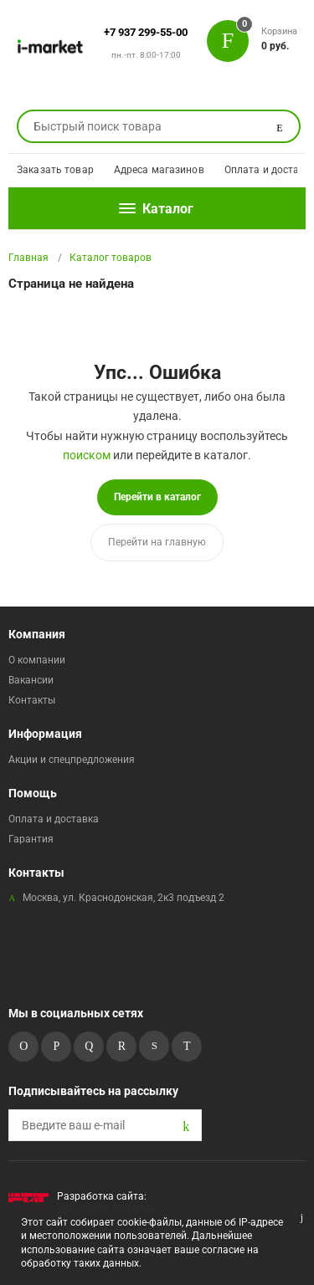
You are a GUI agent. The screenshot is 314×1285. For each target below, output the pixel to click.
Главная (28, 258)
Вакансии (31, 680)
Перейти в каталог (157, 497)
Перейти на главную (157, 542)
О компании (36, 660)
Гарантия (31, 839)
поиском (87, 455)
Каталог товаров (110, 258)
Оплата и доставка (53, 819)
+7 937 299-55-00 (146, 32)
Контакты (31, 700)
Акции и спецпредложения (71, 759)
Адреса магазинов (159, 170)
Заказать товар (55, 170)
